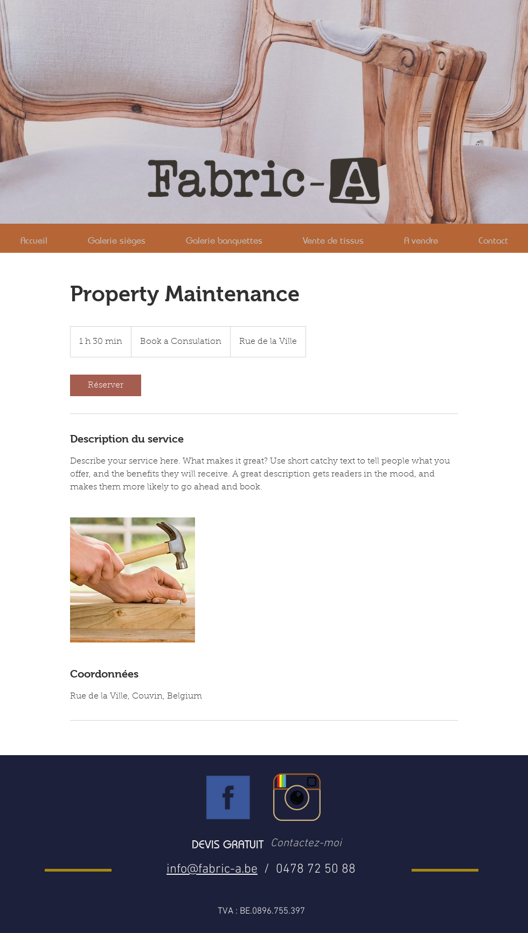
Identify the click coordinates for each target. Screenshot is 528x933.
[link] (105, 385)
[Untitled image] (132, 579)
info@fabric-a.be (212, 869)
